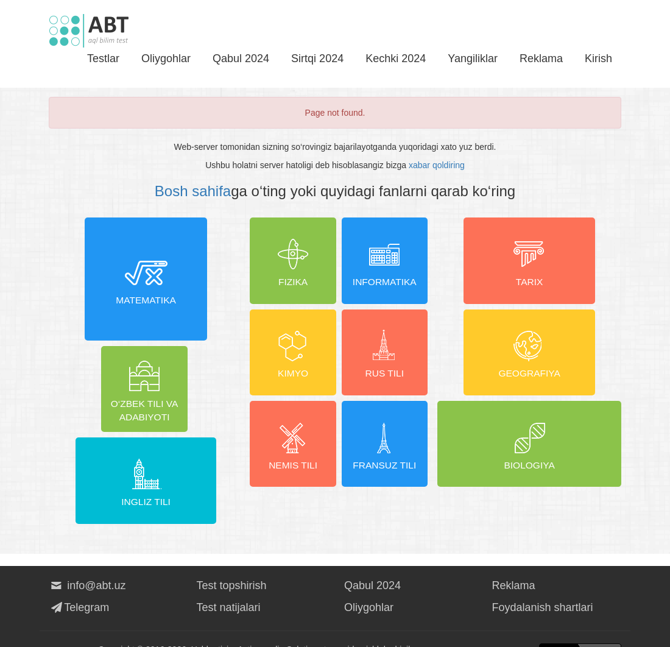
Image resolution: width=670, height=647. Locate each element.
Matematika (145, 311)
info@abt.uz (87, 564)
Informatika (387, 263)
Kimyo (290, 359)
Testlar (103, 58)
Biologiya (529, 456)
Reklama (541, 58)
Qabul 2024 (241, 58)
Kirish (598, 58)
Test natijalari (229, 586)
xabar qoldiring (437, 165)
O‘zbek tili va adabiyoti (97, 456)
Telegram (79, 586)
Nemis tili (290, 456)
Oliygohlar (166, 58)
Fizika (290, 263)
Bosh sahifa (193, 191)
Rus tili (387, 359)
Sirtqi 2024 (317, 58)
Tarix (529, 263)
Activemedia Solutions (280, 629)
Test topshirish (232, 564)
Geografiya (529, 359)
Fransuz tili (387, 456)
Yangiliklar (473, 58)
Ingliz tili (194, 456)
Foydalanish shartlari (542, 586)
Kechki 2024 (395, 58)
